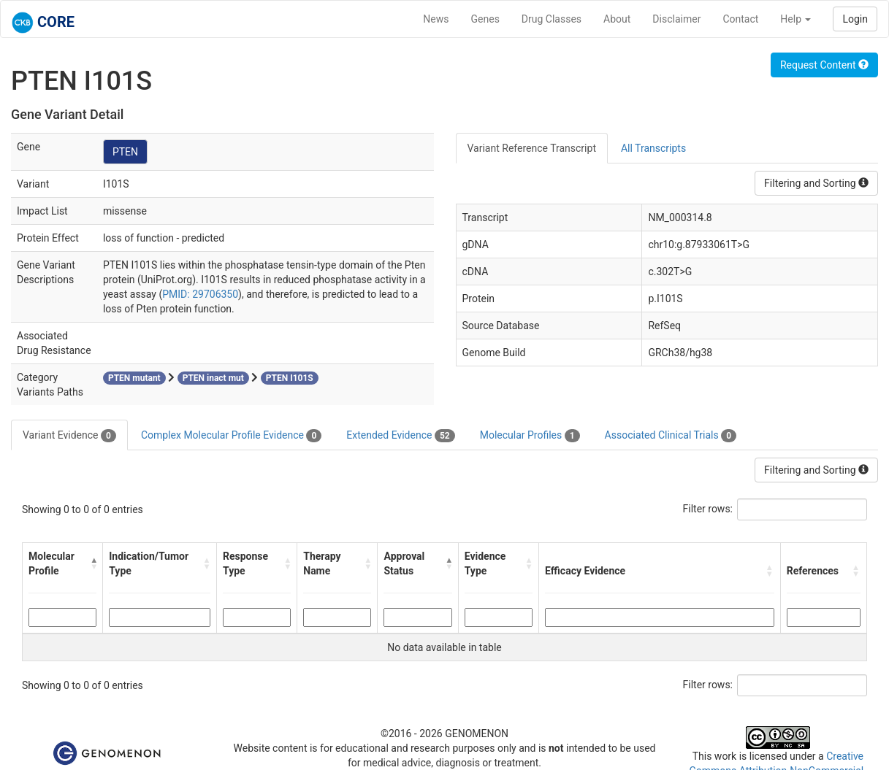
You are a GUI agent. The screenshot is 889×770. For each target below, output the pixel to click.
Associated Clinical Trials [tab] (671, 435)
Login (855, 19)
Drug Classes (551, 19)
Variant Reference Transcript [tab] (532, 148)
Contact (740, 19)
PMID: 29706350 (200, 294)
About (616, 19)
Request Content (824, 65)
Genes (485, 19)
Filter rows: (708, 509)
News (436, 19)
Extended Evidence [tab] (400, 435)
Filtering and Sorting (816, 183)
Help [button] (795, 19)
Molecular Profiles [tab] (530, 435)
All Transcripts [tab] (653, 148)
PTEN (125, 152)
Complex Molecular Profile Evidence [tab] (231, 435)
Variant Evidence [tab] (69, 435)
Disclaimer (676, 19)
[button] (93, 563)
